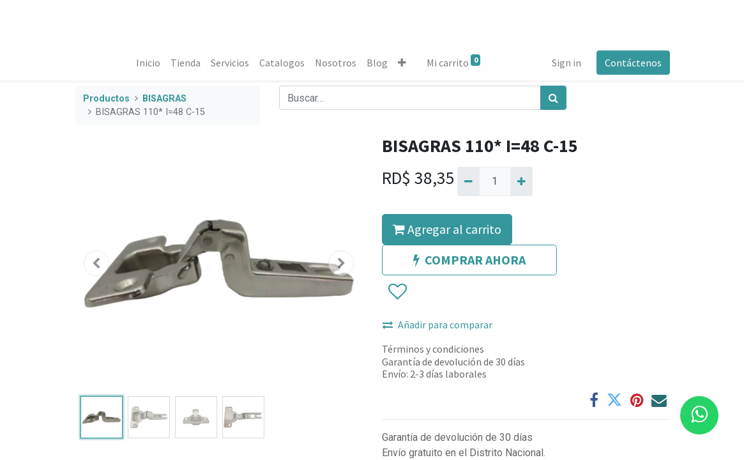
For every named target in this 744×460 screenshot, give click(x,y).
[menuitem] (149, 62)
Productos (106, 98)
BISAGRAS (164, 98)
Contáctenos (632, 62)
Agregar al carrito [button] (447, 229)
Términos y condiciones (433, 348)
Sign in (566, 62)
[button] (402, 62)
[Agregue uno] (521, 181)
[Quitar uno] (468, 181)
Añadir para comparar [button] (437, 324)
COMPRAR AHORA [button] (469, 260)
